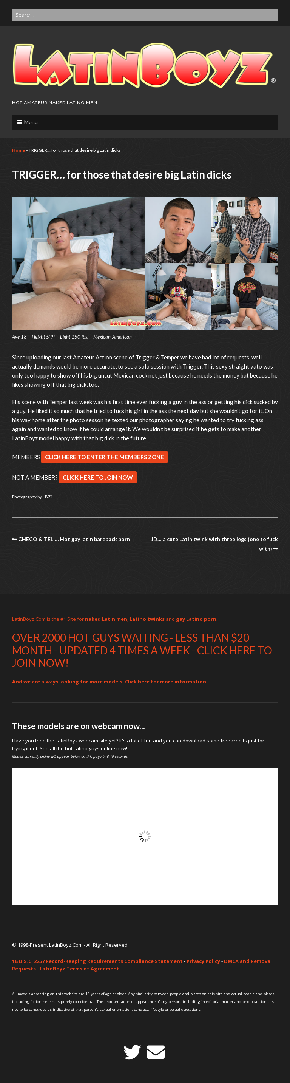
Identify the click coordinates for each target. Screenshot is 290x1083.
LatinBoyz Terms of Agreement (79, 968)
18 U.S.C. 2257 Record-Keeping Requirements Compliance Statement (97, 961)
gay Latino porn (196, 619)
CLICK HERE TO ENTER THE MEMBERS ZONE (104, 457)
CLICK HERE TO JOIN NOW (98, 477)
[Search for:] (145, 15)
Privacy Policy (203, 961)
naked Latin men (106, 619)
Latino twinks (147, 619)
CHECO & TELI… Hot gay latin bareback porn (74, 539)
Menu (31, 122)
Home (18, 150)
